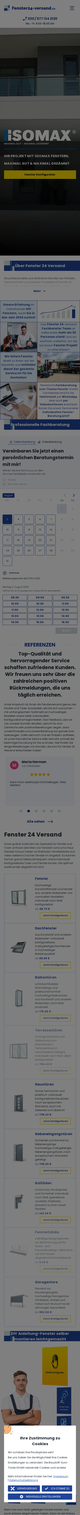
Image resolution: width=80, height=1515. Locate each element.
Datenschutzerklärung (23, 1480)
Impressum (60, 1476)
